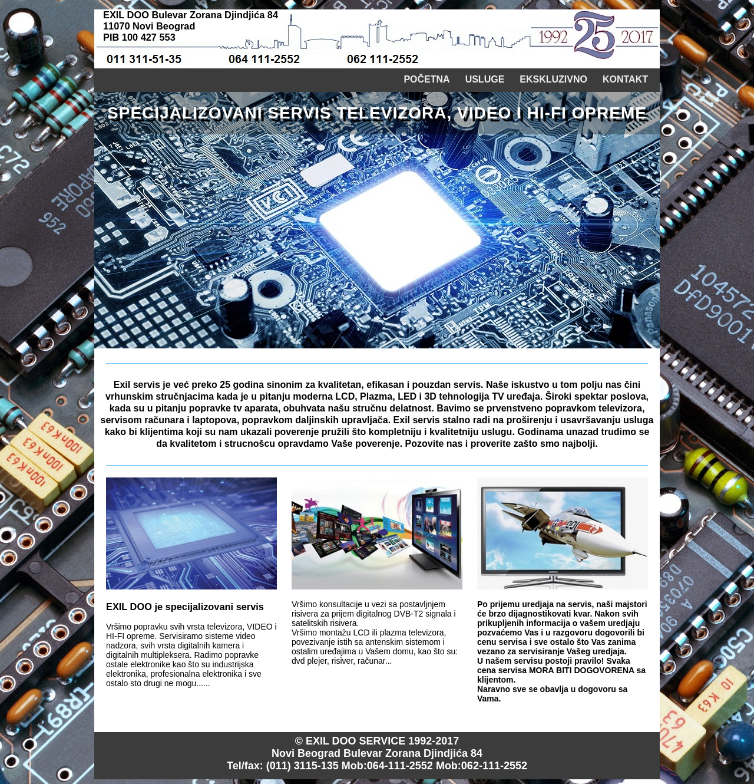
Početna (426, 79)
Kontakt (625, 79)
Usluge (485, 79)
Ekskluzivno (553, 79)
